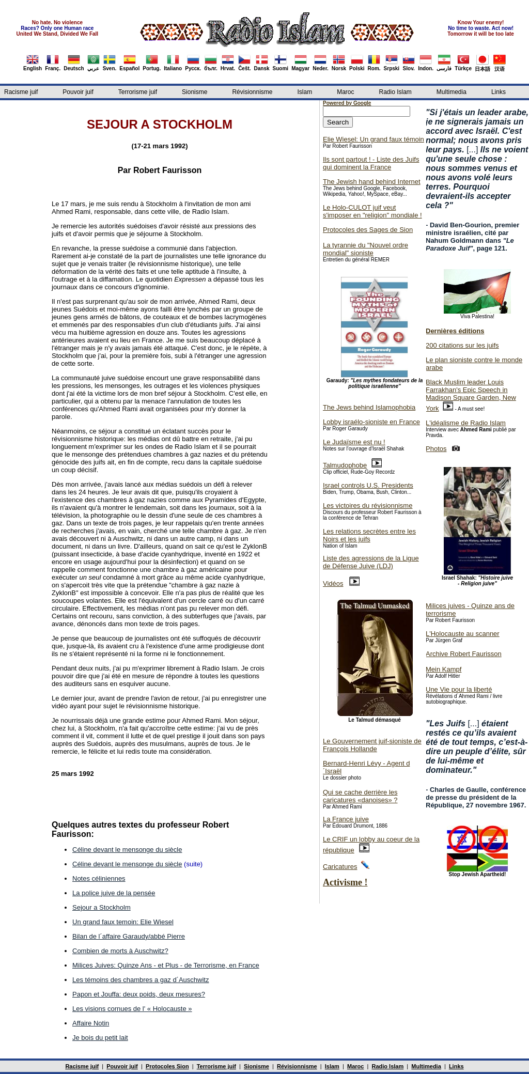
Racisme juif (21, 92)
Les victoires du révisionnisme (367, 505)
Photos (436, 449)
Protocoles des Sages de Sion (368, 230)
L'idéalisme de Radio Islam (466, 423)
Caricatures (340, 866)
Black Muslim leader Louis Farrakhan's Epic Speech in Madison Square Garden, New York (471, 395)
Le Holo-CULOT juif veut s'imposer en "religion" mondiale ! (372, 211)
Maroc (345, 92)
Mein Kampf (443, 669)
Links (498, 92)
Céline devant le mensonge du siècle (127, 849)
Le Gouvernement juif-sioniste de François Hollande (372, 745)
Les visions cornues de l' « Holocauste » (132, 1009)
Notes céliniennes (99, 878)
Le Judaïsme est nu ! (354, 442)
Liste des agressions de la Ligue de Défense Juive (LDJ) (371, 562)
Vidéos (333, 583)
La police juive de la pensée (113, 893)
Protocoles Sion (167, 1066)
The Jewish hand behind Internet (372, 181)
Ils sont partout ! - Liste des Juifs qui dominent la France (371, 163)
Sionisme (194, 92)
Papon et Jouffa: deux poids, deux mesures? (138, 994)
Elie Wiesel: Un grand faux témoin (373, 139)
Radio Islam (395, 92)
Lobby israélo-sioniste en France (371, 422)
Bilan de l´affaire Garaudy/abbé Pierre (128, 936)
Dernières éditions (455, 331)
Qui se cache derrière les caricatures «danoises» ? (360, 796)
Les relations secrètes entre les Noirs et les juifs (369, 535)
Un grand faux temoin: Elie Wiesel (123, 922)
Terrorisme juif (137, 92)
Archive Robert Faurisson (464, 654)
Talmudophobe (345, 465)
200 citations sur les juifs (462, 345)
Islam (304, 92)
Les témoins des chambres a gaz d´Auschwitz (140, 980)
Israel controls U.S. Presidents (368, 485)
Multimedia (451, 92)
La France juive (346, 819)
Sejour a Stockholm (101, 907)
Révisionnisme (252, 92)
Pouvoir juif (78, 92)
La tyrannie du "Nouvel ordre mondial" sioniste (365, 249)
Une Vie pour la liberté (459, 689)
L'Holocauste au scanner (463, 633)
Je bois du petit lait (100, 1037)
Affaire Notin (90, 1023)
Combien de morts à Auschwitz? (120, 951)
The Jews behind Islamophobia (369, 407)
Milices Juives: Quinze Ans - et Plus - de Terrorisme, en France (165, 965)
